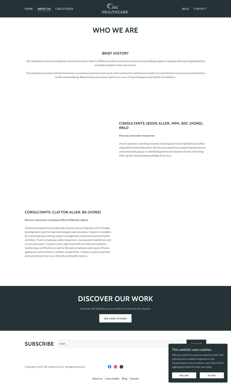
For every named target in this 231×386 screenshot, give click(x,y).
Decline (184, 375)
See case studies (115, 318)
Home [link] (29, 8)
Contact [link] (200, 8)
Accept (212, 375)
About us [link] (44, 8)
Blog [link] (185, 8)
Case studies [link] (64, 8)
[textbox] (120, 344)
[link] (115, 8)
